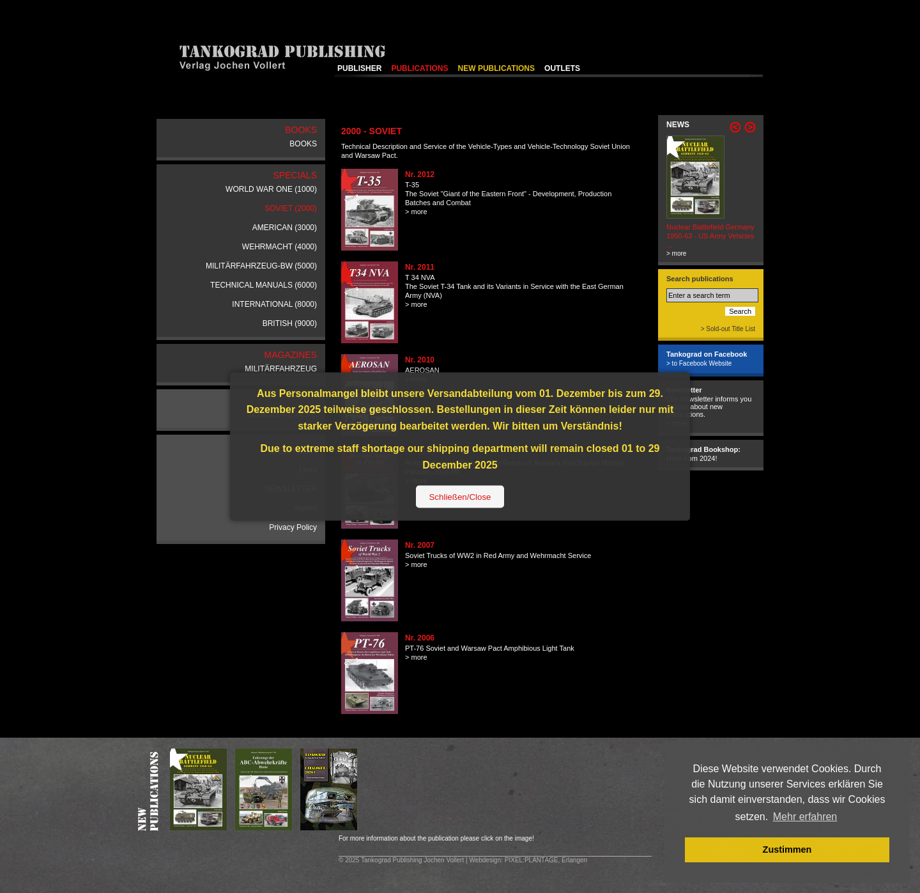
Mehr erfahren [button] (805, 816)
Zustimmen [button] (787, 849)
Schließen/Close (460, 497)
